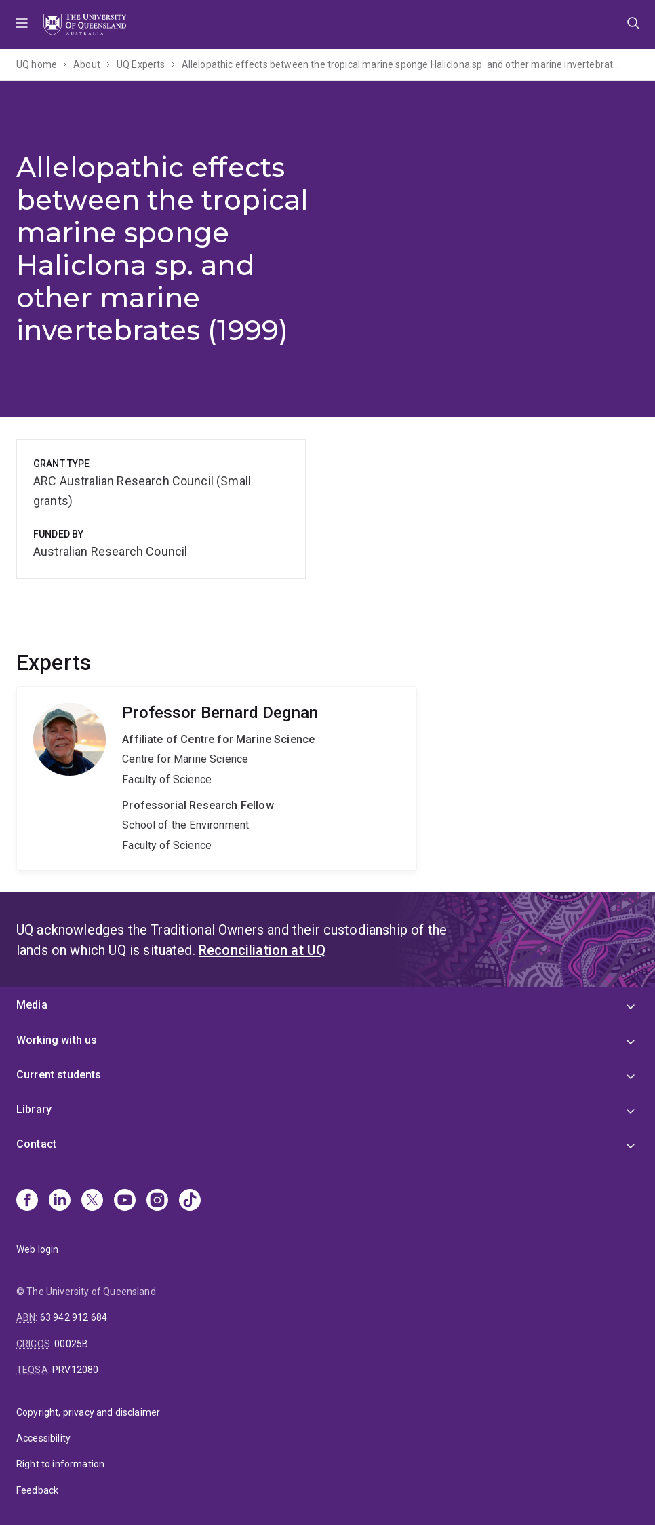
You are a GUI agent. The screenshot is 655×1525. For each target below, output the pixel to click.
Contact (36, 1143)
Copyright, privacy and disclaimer (88, 1412)
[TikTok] (190, 1201)
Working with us (56, 1040)
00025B (71, 1343)
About (86, 64)
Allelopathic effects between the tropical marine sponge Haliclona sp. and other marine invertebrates (402, 64)
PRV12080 (75, 1369)
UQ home (36, 64)
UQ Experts (141, 64)
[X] (92, 1201)
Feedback (37, 1490)
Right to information (60, 1463)
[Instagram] (157, 1201)
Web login (37, 1249)
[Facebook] (27, 1201)
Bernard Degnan (216, 778)
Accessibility (43, 1438)
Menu (21, 24)
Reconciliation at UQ (262, 950)
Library (34, 1109)
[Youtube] (125, 1201)
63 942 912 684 (73, 1317)
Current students (59, 1074)
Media (31, 1004)
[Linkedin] (60, 1201)
